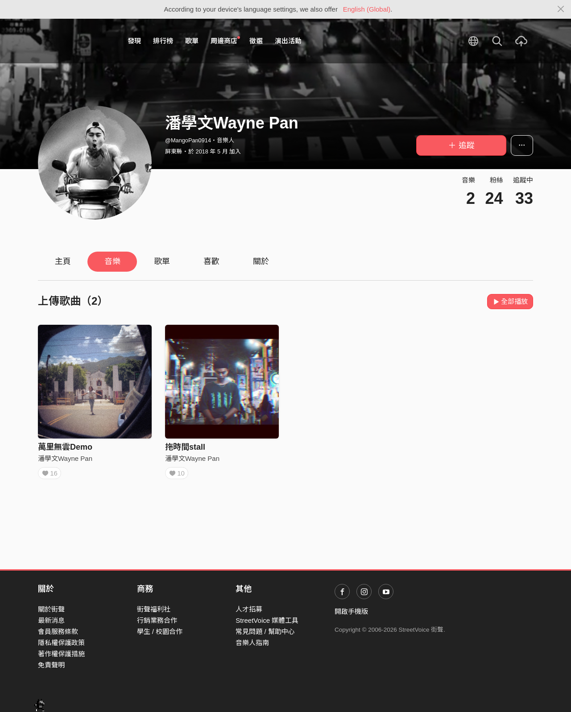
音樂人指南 (252, 642)
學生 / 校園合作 (160, 631)
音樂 (112, 261)
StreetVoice (75, 41)
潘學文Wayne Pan (65, 458)
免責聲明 (51, 665)
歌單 (192, 41)
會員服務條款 (58, 631)
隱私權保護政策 (61, 642)
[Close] (561, 9)
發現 (134, 41)
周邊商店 (225, 40)
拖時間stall (185, 447)
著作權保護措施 (61, 654)
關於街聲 (51, 609)
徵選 (256, 41)
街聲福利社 (153, 609)
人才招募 (249, 609)
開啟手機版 (351, 611)
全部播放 (510, 301)
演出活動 (288, 41)
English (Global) (367, 9)
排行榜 (163, 41)
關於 (261, 261)
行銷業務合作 (157, 620)
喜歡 (211, 261)
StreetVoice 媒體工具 (267, 620)
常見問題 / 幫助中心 (265, 631)
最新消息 (51, 620)
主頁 (63, 261)
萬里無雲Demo (65, 447)
